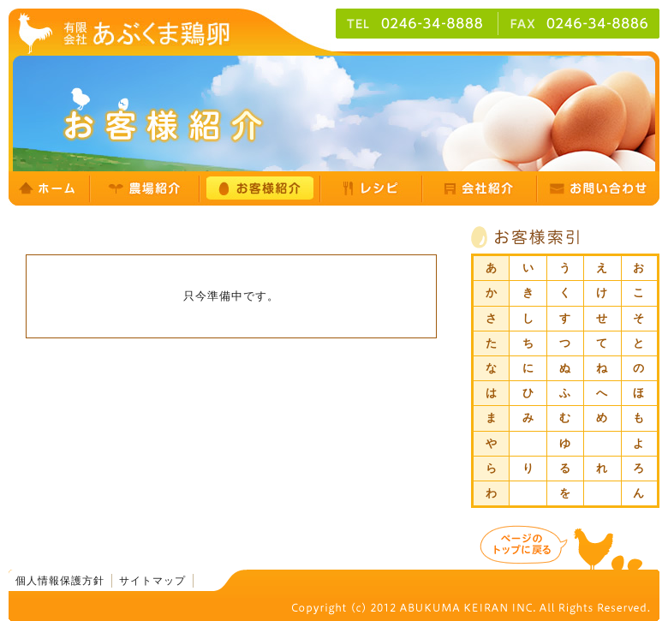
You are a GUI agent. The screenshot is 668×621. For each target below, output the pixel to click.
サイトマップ (152, 581)
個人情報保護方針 (59, 581)
